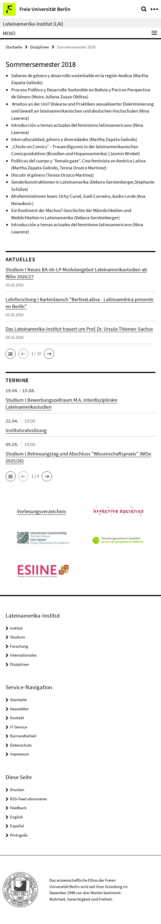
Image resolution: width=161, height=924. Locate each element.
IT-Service (18, 727)
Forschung (19, 646)
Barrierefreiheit (23, 735)
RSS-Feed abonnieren (28, 798)
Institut (16, 628)
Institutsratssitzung (26, 430)
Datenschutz (20, 745)
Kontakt (17, 717)
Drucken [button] (17, 789)
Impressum (19, 754)
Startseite (14, 47)
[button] (11, 353)
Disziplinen (39, 47)
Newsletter (19, 708)
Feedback (18, 807)
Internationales (23, 655)
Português (19, 835)
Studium (17, 637)
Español (17, 825)
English (16, 817)
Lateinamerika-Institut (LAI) (33, 23)
